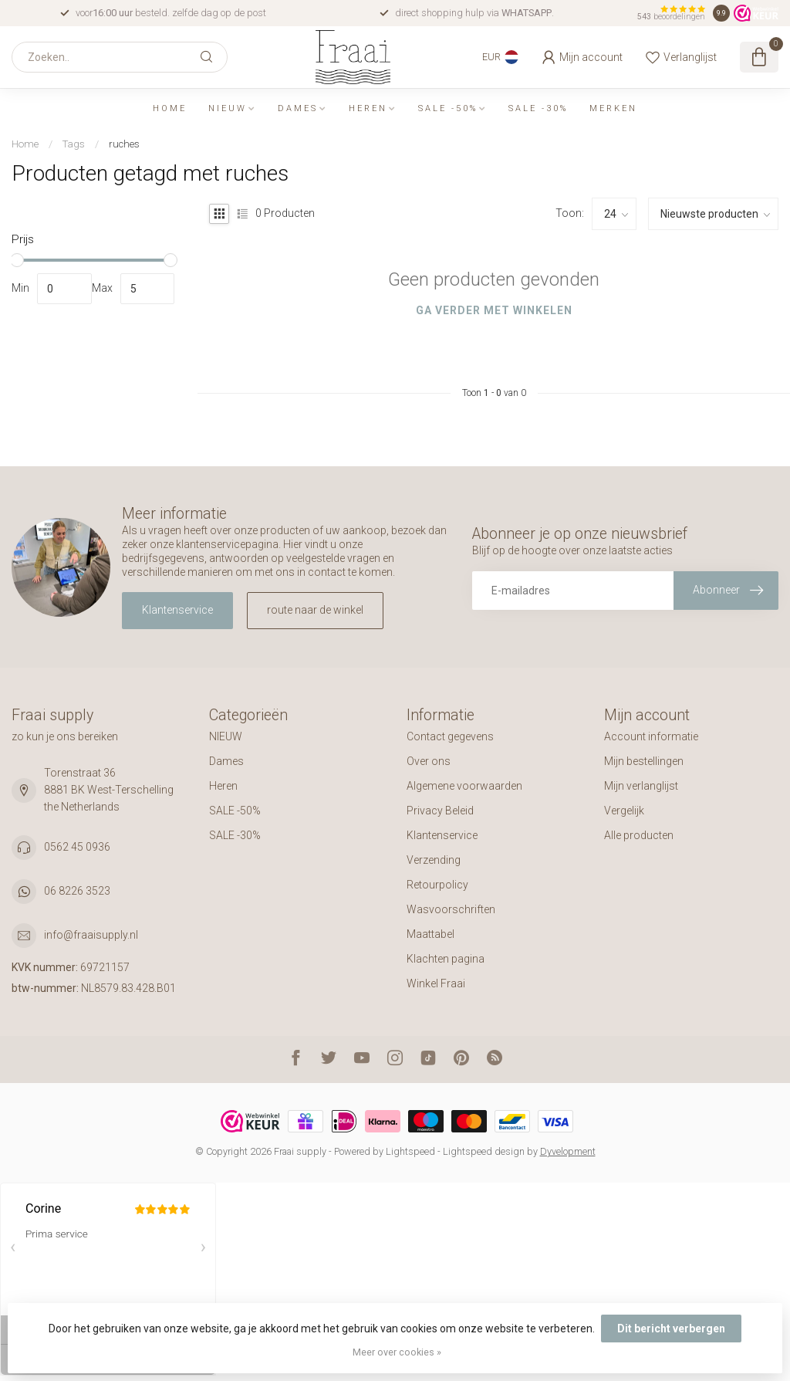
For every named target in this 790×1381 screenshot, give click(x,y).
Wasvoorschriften (451, 909)
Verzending (434, 860)
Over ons (429, 761)
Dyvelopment (568, 1151)
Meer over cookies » (397, 1352)
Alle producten (639, 835)
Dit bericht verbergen (671, 1328)
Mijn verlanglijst (641, 786)
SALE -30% (538, 108)
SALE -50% (448, 108)
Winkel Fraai (436, 983)
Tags (73, 144)
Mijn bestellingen (644, 761)
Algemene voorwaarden (464, 786)
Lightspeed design (484, 1151)
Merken (613, 108)
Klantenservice (177, 610)
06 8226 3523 (77, 891)
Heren (368, 108)
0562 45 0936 (77, 847)
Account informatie (651, 736)
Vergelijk (624, 810)
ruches (124, 144)
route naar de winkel (315, 610)
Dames (298, 108)
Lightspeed (410, 1151)
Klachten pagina (445, 959)
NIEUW (227, 108)
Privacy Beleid (440, 810)
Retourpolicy (437, 884)
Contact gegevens (450, 736)
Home (170, 108)
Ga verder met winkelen (494, 310)
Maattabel (430, 934)
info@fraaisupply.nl (91, 935)
